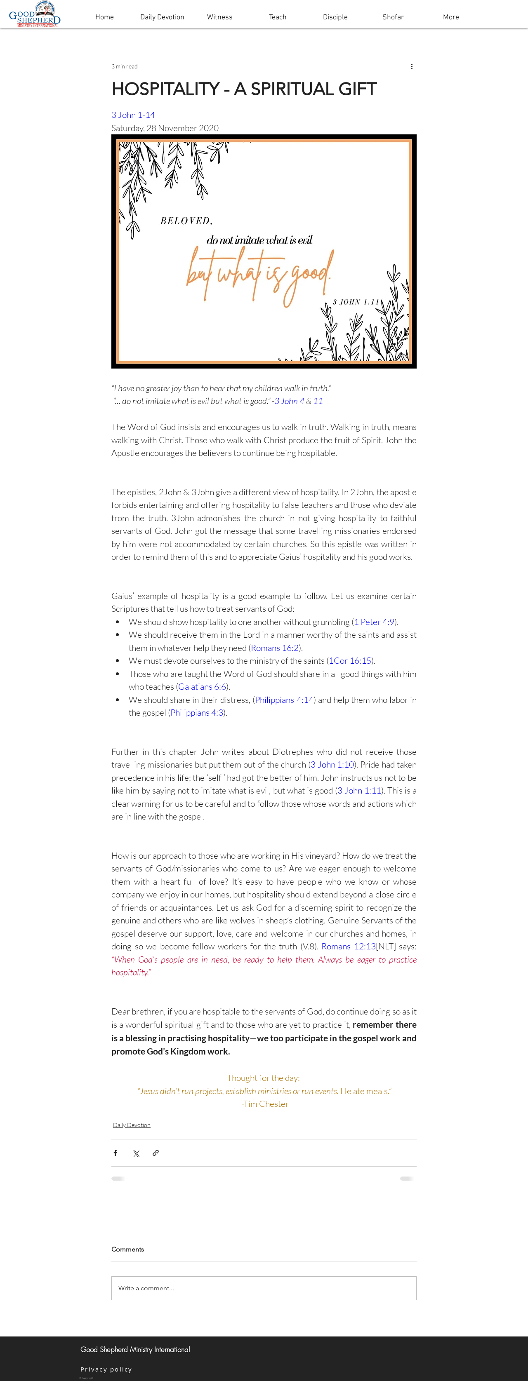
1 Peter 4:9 (374, 621)
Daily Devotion (132, 1124)
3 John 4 (289, 400)
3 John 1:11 (359, 790)
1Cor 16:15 (350, 660)
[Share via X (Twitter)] (135, 1153)
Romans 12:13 (348, 946)
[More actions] (412, 66)
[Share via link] (156, 1153)
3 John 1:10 (332, 764)
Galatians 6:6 (202, 686)
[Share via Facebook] (115, 1153)
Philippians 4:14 (284, 699)
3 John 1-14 (133, 114)
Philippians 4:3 (196, 712)
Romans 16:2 (275, 647)
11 (318, 400)
